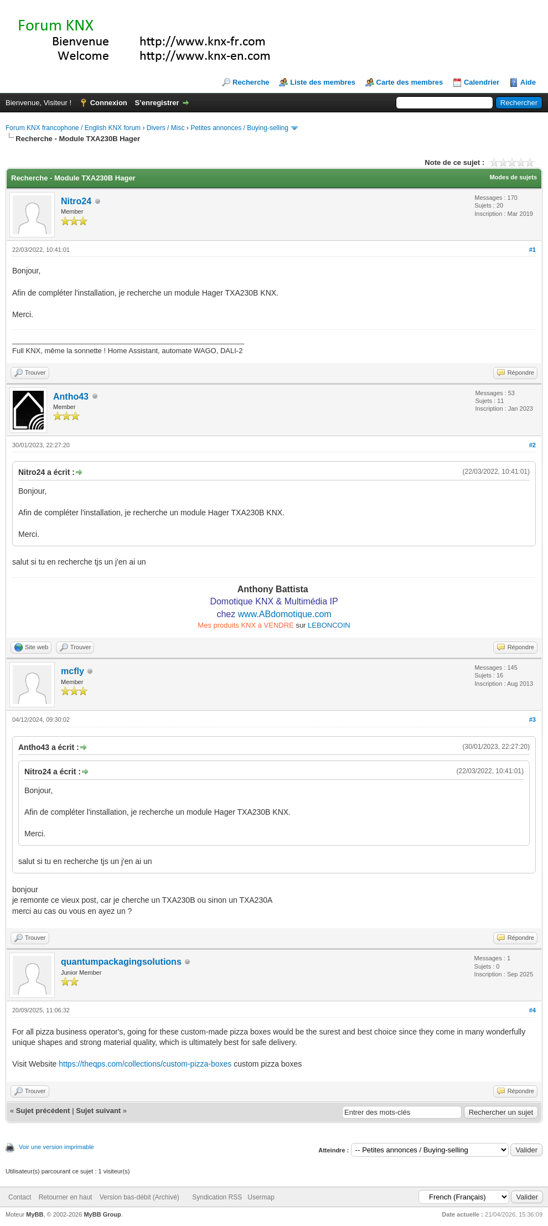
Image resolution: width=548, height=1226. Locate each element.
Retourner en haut (65, 1197)
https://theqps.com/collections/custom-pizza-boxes (145, 1063)
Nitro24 (76, 201)
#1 (532, 249)
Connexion (108, 103)
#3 (532, 719)
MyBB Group (102, 1214)
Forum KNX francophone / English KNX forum (73, 128)
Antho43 (71, 396)
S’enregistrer (157, 103)
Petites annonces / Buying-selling (239, 128)
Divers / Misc (166, 128)
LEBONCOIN (329, 625)
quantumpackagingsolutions (121, 961)
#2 (532, 445)
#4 (532, 1010)
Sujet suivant (98, 1110)
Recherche (250, 82)
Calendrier (481, 82)
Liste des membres (322, 82)
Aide (528, 82)
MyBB (34, 1214)
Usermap (261, 1197)
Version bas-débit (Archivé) (139, 1197)
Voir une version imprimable (56, 1147)
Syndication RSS (217, 1197)
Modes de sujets (513, 177)
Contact (19, 1197)
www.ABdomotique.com (285, 614)
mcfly (72, 671)
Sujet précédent (43, 1110)
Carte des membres (409, 82)
